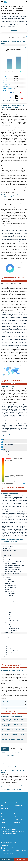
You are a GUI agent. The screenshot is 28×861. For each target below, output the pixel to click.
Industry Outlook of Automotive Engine (10, 766)
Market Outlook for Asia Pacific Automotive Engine (12, 752)
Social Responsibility (18, 805)
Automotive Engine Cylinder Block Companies (12, 789)
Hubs (15, 816)
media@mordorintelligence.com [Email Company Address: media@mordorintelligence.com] (10, 847)
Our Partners (17, 802)
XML (2, 825)
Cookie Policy (17, 822)
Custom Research (5, 813)
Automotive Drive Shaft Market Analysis (10, 759)
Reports (15, 797)
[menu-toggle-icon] (2, 2)
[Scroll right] (26, 37)
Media (2, 805)
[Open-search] (26, 2)
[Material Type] (25, 701)
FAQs (15, 808)
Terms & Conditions (18, 819)
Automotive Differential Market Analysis (10, 755)
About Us (3, 800)
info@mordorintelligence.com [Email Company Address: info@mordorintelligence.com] (9, 842)
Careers (3, 819)
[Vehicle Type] (25, 705)
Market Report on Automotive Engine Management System (12, 763)
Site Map (16, 825)
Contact (16, 813)
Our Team (16, 800)
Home (2, 797)
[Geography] (25, 708)
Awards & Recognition (6, 808)
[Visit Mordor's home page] (5, 2)
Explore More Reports (13, 749)
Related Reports (4, 749)
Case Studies (17, 811)
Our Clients (3, 802)
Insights (3, 811)
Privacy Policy (4, 822)
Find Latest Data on (22, 749)
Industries (3, 816)
